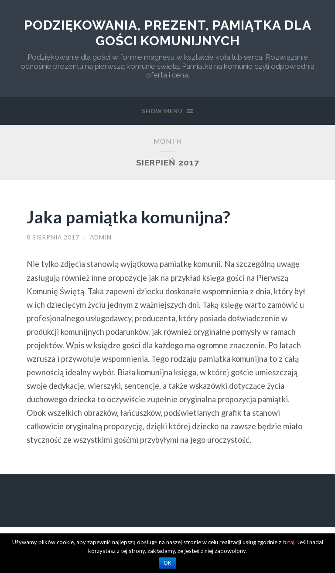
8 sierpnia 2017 (53, 237)
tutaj (288, 542)
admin (101, 237)
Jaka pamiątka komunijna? (128, 216)
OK (167, 563)
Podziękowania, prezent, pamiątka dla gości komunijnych (167, 32)
